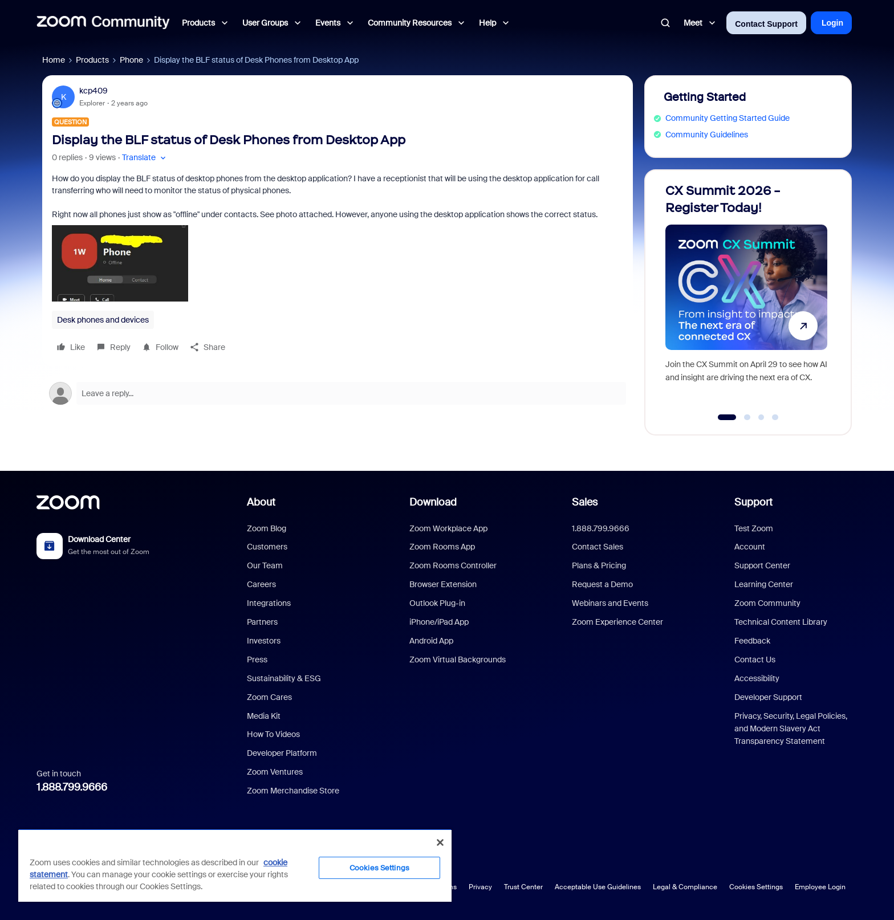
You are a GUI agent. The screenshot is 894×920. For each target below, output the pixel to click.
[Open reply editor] (337, 393)
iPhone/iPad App (439, 622)
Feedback (752, 641)
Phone (131, 60)
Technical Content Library (780, 622)
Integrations (269, 603)
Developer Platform (282, 753)
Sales (585, 502)
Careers (261, 584)
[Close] (440, 842)
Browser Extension (443, 584)
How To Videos (273, 734)
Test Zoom (753, 528)
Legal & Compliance (685, 886)
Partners (262, 622)
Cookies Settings (756, 886)
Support (753, 502)
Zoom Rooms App (442, 547)
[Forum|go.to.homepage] (103, 23)
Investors (264, 641)
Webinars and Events (610, 603)
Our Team (265, 565)
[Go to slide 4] (775, 417)
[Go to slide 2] (747, 417)
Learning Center (763, 584)
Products (92, 60)
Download (433, 502)
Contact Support (766, 24)
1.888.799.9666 (71, 787)
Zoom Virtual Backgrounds (457, 659)
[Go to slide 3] (761, 417)
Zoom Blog (266, 528)
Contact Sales (597, 547)
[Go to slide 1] (727, 417)
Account (749, 547)
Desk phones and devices (103, 320)
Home (53, 60)
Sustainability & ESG (284, 678)
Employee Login (820, 886)
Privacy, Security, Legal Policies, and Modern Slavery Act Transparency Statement (790, 729)
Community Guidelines (706, 134)
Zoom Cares (269, 697)
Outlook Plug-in (437, 603)
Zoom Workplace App (448, 528)
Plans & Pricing (599, 565)
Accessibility (756, 678)
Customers (267, 547)
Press (257, 659)
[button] (145, 158)
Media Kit (264, 716)
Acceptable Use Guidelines (598, 886)
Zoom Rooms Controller (453, 565)
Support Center (762, 565)
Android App (431, 641)
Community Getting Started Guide (727, 118)
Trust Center (523, 886)
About (261, 502)
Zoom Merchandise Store (293, 790)
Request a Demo (602, 584)
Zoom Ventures (275, 772)
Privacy (480, 886)
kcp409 (93, 91)
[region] (235, 865)
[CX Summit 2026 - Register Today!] (746, 297)
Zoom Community (767, 603)
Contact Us (754, 659)
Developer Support (768, 697)
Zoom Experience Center (617, 622)
